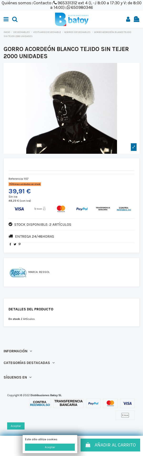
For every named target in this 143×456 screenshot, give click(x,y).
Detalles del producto (31, 309)
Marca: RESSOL (39, 272)
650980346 (82, 7)
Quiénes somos (16, 2)
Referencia (16, 178)
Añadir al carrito (110, 445)
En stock (14, 319)
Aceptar (50, 447)
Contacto (42, 2)
